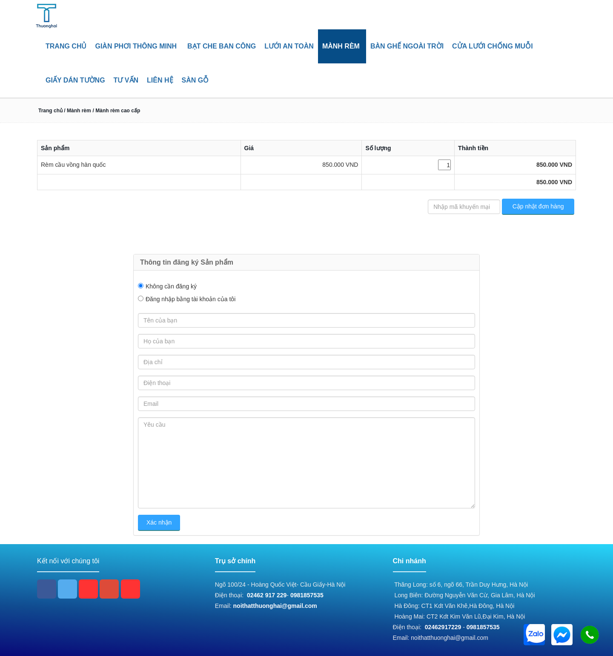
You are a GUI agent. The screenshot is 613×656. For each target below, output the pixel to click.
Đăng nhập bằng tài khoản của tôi (190, 299)
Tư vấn (126, 80)
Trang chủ (66, 46)
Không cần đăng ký (171, 286)
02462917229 (443, 627)
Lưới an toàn (289, 46)
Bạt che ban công (221, 46)
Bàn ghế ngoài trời (407, 46)
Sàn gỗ (195, 80)
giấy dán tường (75, 80)
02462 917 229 (266, 595)
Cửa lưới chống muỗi (492, 46)
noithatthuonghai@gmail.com (275, 605)
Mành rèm (341, 46)
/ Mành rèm (77, 111)
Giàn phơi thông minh (136, 46)
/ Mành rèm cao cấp (116, 111)
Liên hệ (160, 80)
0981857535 (307, 595)
